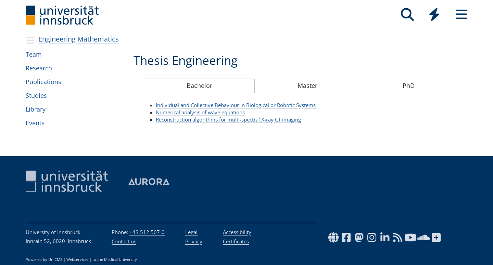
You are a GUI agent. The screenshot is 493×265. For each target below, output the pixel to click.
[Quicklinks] (434, 14)
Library (36, 109)
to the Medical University (114, 259)
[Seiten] (461, 14)
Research (39, 68)
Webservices (77, 259)
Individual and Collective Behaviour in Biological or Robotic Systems (236, 105)
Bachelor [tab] (199, 85)
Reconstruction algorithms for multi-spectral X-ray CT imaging (228, 119)
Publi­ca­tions (43, 82)
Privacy (193, 241)
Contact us (124, 241)
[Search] (407, 14)
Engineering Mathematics (78, 39)
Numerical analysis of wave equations (200, 112)
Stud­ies (36, 95)
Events (35, 123)
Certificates (236, 241)
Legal (191, 232)
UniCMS (55, 259)
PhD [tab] (409, 85)
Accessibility (237, 232)
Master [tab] (307, 85)
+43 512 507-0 (147, 232)
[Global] (434, 15)
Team (34, 54)
